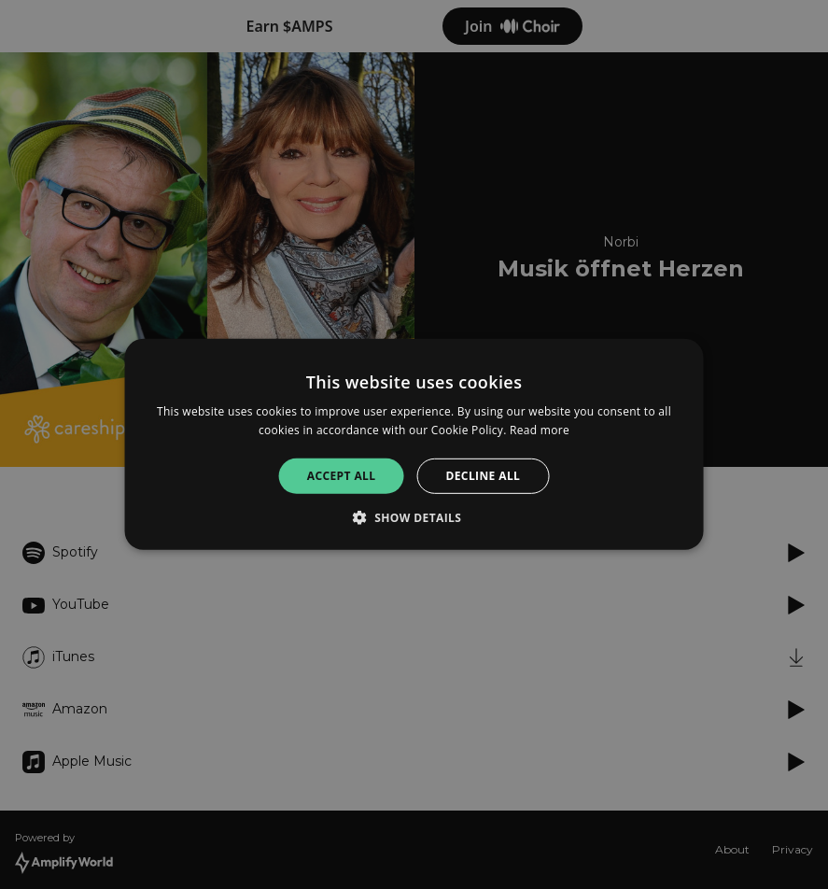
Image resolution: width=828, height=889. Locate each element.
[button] (414, 517)
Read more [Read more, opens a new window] (539, 430)
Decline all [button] (482, 476)
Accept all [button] (341, 476)
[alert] (414, 444)
